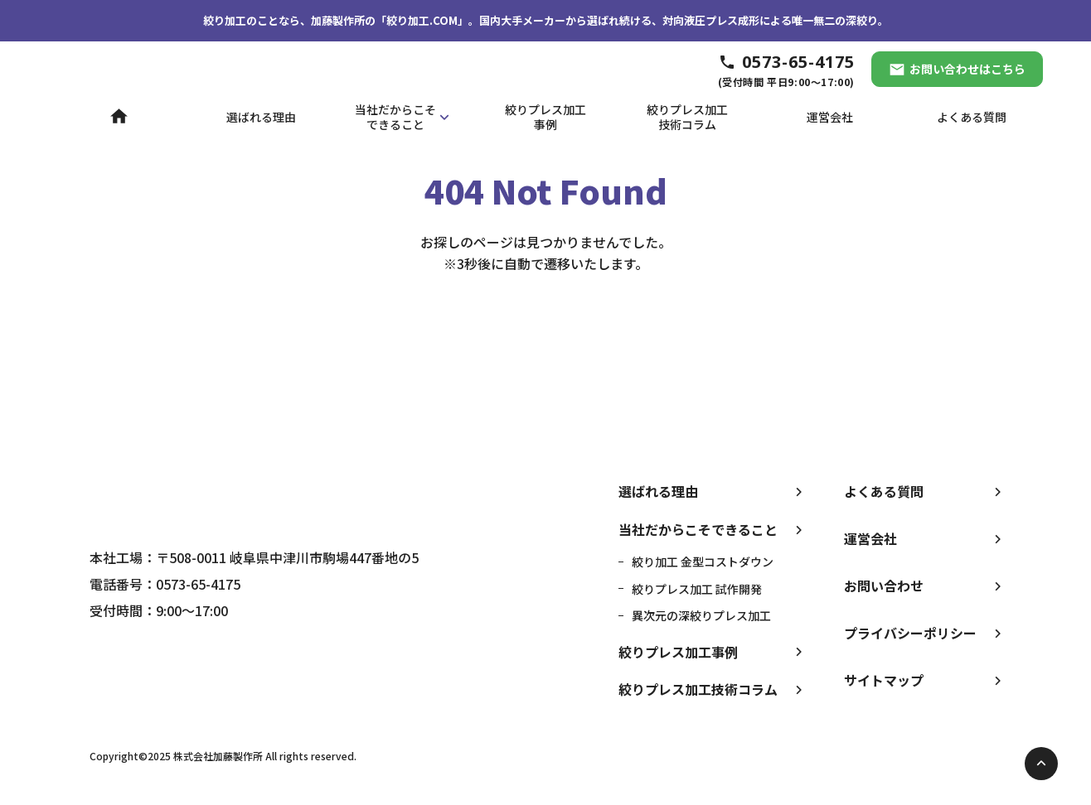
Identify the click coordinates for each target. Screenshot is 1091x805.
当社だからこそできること (698, 529)
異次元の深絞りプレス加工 (701, 615)
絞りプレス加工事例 (678, 652)
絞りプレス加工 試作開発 (697, 589)
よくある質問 (884, 491)
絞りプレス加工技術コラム (698, 689)
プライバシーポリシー (910, 633)
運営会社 (870, 538)
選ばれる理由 (658, 491)
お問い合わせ (884, 585)
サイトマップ (884, 680)
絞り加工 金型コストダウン (702, 561)
